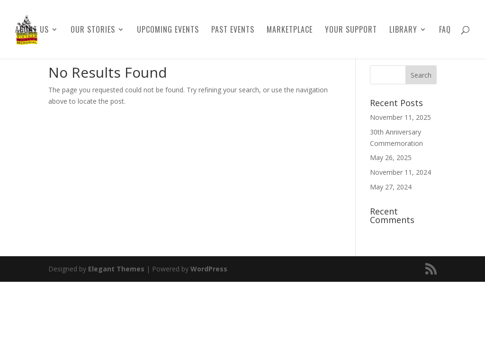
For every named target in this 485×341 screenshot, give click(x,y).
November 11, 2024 (400, 172)
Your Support (351, 30)
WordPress (208, 268)
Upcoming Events (168, 30)
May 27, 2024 (391, 186)
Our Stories (93, 30)
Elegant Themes (116, 268)
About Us (32, 30)
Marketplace (290, 30)
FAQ (445, 30)
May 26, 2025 (391, 157)
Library (403, 30)
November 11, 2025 (400, 117)
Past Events (232, 30)
